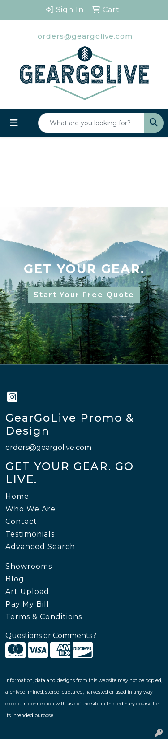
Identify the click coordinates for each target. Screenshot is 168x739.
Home (17, 496)
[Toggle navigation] (13, 123)
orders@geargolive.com (85, 36)
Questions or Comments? (50, 635)
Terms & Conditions (43, 616)
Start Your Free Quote (84, 294)
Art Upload (27, 591)
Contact (21, 521)
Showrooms (28, 566)
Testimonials (30, 534)
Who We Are (30, 509)
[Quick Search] (91, 123)
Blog (14, 579)
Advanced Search (40, 546)
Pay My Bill (27, 604)
